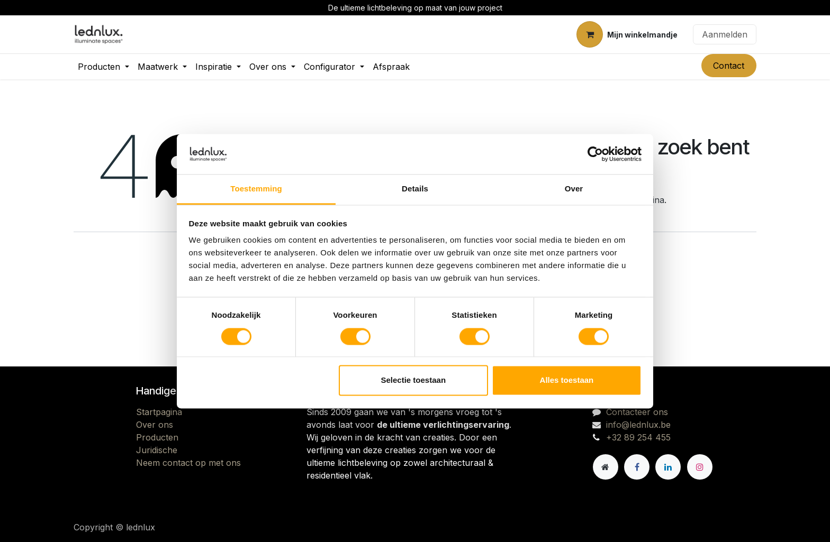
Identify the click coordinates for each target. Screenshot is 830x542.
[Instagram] (699, 467)
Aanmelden (724, 34)
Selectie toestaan (413, 380)
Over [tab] (574, 189)
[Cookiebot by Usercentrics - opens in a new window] (595, 154)
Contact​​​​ (728, 65)
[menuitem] (103, 66)
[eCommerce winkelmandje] (627, 34)
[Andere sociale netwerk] (605, 467)
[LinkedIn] (668, 467)
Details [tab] (415, 189)
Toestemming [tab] (256, 189)
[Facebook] (636, 467)
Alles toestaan (567, 380)
